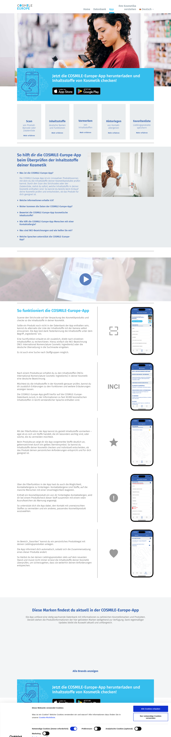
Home (86, 9)
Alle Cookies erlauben (150, 704)
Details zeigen (38, 732)
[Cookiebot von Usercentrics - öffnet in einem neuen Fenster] (15, 732)
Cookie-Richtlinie (47, 712)
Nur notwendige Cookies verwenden (150, 712)
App (111, 9)
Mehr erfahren (29, 136)
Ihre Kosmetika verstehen (127, 7)
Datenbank (99, 9)
